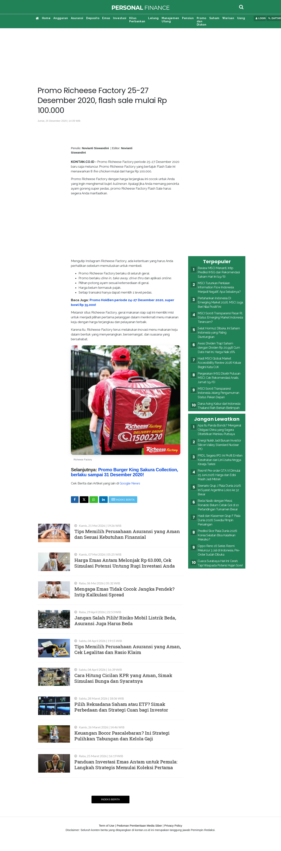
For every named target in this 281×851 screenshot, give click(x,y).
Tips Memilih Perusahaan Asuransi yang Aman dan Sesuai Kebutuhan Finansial (127, 534)
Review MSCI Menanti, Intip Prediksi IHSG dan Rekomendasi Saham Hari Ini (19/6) (219, 272)
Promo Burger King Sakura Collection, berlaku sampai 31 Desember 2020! (124, 472)
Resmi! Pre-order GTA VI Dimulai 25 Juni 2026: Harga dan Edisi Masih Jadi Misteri (219, 475)
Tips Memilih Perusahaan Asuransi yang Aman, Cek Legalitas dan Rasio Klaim (127, 649)
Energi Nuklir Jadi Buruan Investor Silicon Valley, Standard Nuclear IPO (219, 445)
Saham (214, 18)
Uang (241, 18)
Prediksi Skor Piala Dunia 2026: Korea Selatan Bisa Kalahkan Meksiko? (217, 535)
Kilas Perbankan (137, 20)
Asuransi (77, 18)
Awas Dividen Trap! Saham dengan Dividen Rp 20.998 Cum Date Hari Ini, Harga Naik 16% (219, 348)
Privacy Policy (173, 825)
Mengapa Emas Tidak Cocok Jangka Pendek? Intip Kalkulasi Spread (124, 592)
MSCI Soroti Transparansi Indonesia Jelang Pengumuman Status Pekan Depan (218, 393)
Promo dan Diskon (201, 21)
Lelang (153, 18)
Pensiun (188, 18)
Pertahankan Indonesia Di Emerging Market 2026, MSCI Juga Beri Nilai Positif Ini (220, 302)
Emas (106, 18)
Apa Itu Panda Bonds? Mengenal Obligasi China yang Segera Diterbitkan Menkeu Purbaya (219, 430)
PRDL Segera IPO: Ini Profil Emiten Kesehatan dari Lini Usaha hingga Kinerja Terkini (220, 460)
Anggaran (60, 18)
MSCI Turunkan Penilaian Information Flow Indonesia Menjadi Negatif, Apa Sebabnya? (219, 287)
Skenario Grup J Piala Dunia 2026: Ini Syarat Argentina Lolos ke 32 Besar (219, 490)
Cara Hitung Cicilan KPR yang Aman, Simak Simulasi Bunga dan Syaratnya (123, 678)
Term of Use (106, 825)
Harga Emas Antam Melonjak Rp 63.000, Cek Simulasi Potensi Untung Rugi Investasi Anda (124, 563)
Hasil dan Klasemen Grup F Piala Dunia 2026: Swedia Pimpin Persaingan (219, 520)
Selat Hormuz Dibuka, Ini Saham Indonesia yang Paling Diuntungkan (219, 333)
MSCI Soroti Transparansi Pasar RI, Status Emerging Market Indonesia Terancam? (220, 317)
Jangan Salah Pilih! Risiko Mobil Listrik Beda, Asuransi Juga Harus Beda (125, 621)
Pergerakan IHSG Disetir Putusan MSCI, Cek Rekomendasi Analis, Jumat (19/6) (219, 378)
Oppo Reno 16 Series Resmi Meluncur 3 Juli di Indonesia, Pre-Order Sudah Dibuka (219, 550)
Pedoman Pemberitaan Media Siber (139, 825)
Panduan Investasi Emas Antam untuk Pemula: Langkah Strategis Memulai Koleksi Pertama (125, 764)
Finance (140, 7)
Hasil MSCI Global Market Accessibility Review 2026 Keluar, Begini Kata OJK (219, 363)
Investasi (119, 18)
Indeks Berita (110, 799)
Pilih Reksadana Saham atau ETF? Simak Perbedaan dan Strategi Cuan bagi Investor (121, 707)
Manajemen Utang (170, 20)
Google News (130, 483)
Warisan (228, 18)
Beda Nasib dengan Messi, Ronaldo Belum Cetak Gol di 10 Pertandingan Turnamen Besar (218, 505)
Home (46, 18)
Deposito (92, 18)
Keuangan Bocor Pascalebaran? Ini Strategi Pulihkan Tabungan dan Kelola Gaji (122, 736)
